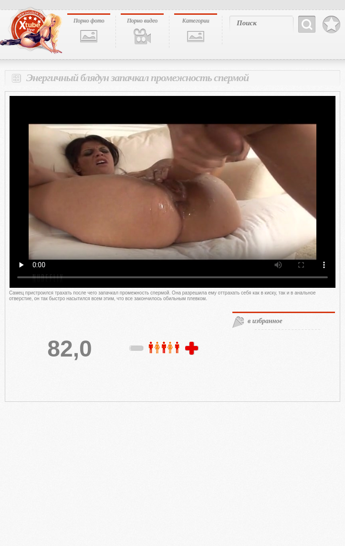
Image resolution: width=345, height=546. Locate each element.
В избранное (331, 25)
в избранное (265, 321)
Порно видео (142, 20)
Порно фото (89, 20)
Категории (195, 20)
